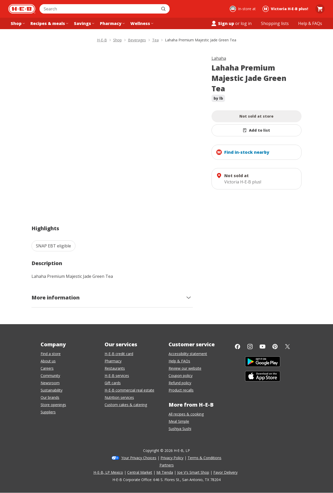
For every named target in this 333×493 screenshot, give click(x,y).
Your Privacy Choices (138, 457)
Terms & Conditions (204, 457)
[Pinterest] (275, 346)
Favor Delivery (225, 472)
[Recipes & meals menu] (48, 23)
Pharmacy (113, 360)
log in (246, 23)
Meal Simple (179, 421)
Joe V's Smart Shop (193, 472)
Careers (47, 368)
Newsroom (50, 382)
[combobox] (99, 9)
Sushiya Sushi (180, 428)
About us (48, 360)
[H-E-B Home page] (21, 9)
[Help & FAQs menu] (310, 23)
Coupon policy (181, 375)
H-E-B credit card (119, 353)
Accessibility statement (188, 353)
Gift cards (113, 382)
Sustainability (51, 390)
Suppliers (48, 411)
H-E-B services (117, 375)
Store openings (53, 404)
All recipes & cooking (186, 414)
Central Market (139, 472)
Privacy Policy (172, 457)
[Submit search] (164, 9)
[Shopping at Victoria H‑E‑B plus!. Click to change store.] (286, 9)
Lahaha (219, 58)
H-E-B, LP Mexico (108, 472)
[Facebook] (237, 346)
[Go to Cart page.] (320, 9)
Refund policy (180, 382)
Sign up (222, 23)
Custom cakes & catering (126, 404)
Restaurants (115, 368)
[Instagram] (250, 346)
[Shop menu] (17, 23)
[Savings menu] (83, 23)
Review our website (185, 368)
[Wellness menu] (141, 23)
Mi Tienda (164, 472)
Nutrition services (119, 397)
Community (50, 375)
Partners (166, 465)
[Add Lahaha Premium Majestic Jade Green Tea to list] (257, 130)
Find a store (51, 353)
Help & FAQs (179, 360)
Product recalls (181, 390)
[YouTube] (262, 346)
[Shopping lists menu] (274, 23)
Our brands (50, 397)
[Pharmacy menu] (112, 23)
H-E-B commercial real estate (129, 390)
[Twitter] (287, 346)
